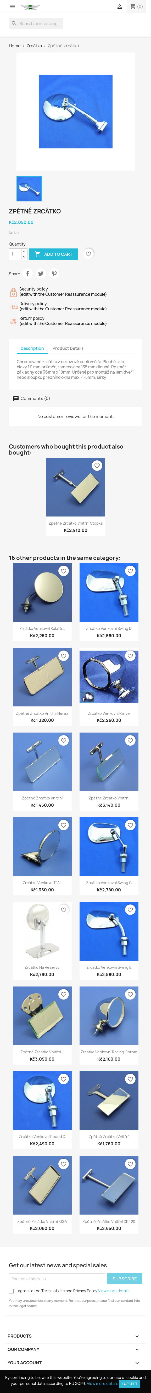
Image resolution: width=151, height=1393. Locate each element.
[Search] (36, 23)
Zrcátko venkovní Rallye (109, 713)
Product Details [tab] (68, 348)
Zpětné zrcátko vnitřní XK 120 (108, 1221)
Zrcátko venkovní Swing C (109, 882)
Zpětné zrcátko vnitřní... (42, 1051)
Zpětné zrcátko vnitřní (42, 798)
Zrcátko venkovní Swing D (109, 628)
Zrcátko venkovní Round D (42, 1136)
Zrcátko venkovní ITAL (42, 882)
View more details (114, 1290)
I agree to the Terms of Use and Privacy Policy (69, 1290)
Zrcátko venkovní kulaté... (42, 628)
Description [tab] (32, 348)
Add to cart (53, 254)
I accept (129, 1384)
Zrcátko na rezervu (42, 967)
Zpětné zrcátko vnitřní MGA (42, 1221)
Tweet (41, 273)
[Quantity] (15, 254)
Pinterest (54, 273)
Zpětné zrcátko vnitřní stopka (76, 523)
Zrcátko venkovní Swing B (109, 967)
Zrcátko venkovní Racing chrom (109, 1051)
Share (27, 273)
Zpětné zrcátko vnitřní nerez (42, 713)
